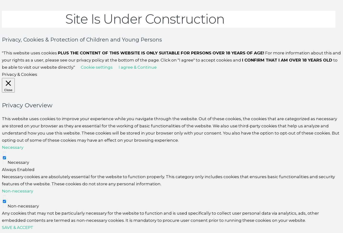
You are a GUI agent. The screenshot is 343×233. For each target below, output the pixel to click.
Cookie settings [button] (97, 67)
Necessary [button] (12, 147)
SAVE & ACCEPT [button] (17, 227)
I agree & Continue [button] (138, 67)
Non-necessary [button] (17, 191)
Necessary (18, 162)
